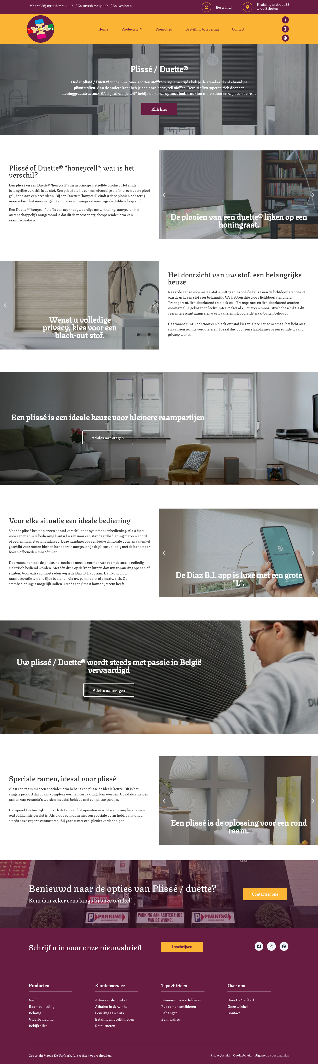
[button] (164, 195)
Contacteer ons (265, 894)
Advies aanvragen (107, 437)
